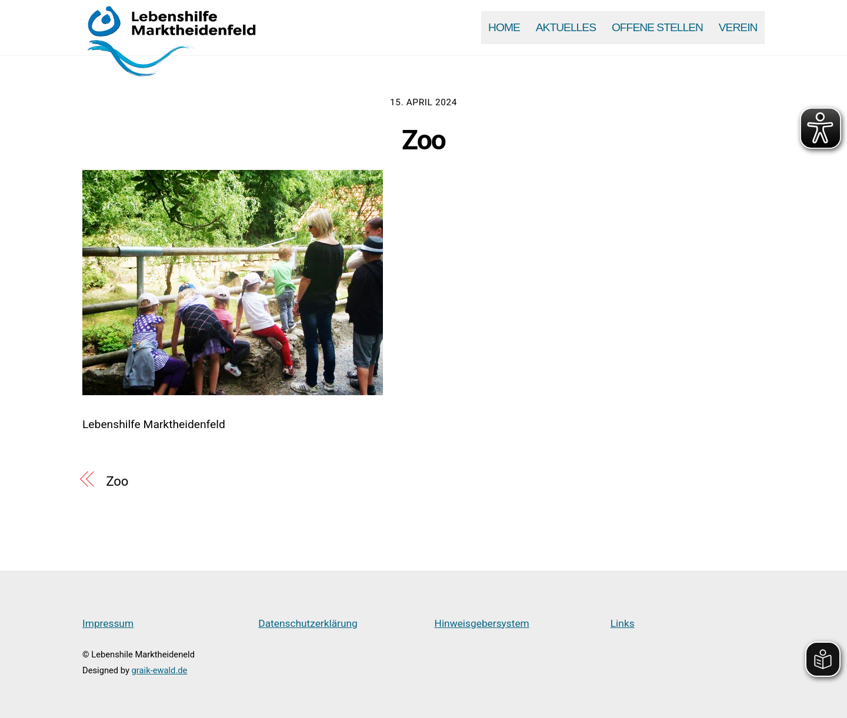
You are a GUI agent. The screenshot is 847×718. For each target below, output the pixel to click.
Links (623, 623)
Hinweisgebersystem (482, 623)
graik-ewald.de (160, 670)
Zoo (423, 140)
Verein (738, 27)
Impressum (108, 623)
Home (504, 27)
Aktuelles (566, 27)
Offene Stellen (657, 27)
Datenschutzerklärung (308, 623)
